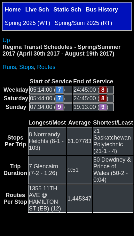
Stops (26, 67)
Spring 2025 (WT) (27, 23)
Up (6, 40)
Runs (9, 67)
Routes (46, 67)
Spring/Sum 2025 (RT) (83, 23)
